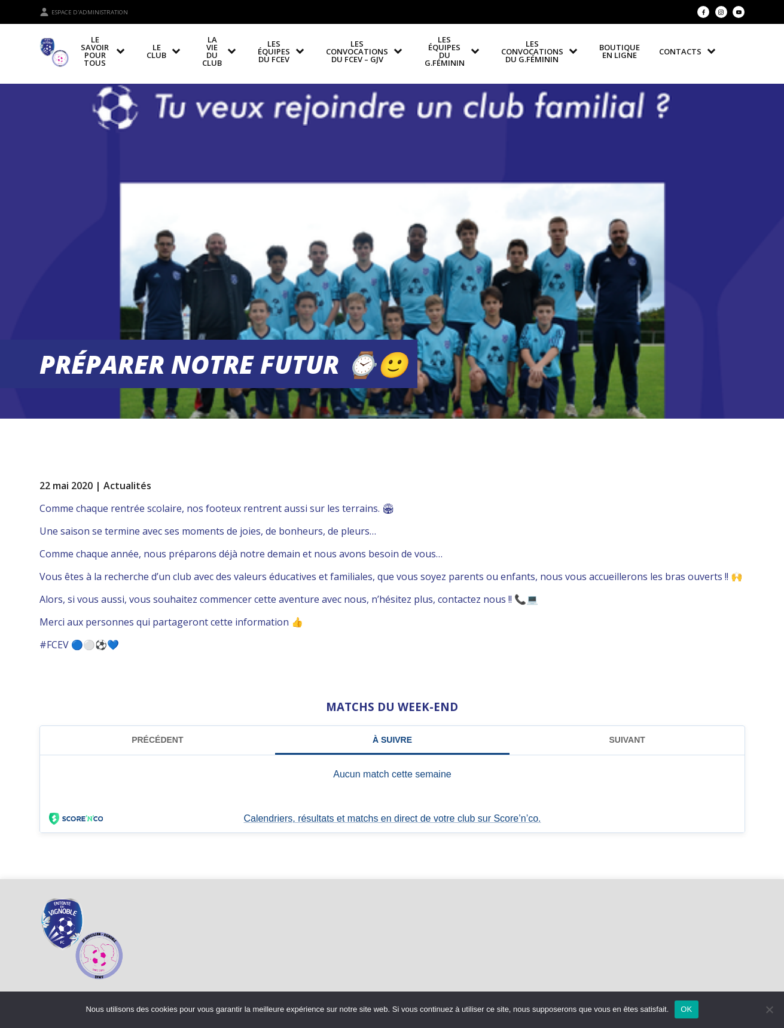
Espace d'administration (83, 12)
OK (686, 1009)
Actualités (127, 485)
